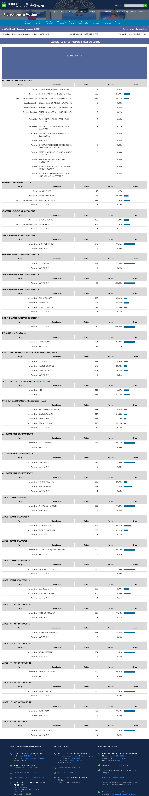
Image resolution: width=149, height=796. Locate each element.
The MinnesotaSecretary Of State (26, 5)
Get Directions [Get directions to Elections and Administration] (20, 787)
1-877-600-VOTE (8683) (34, 758)
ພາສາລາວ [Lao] (107, 11)
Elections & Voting (20, 14)
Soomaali (72, 11)
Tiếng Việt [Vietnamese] (82, 11)
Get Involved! (108, 23)
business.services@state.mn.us (120, 792)
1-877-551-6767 (119, 758)
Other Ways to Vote (49, 23)
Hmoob (63, 11)
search (117, 5)
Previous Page (141, 29)
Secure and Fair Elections (96, 23)
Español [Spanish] (55, 11)
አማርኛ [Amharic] (133, 11)
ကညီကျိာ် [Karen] (141, 11)
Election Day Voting (38, 23)
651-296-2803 (118, 756)
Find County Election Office (83, 23)
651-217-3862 (32, 768)
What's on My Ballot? (61, 23)
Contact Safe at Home (67, 773)
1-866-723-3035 (75, 760)
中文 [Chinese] (99, 11)
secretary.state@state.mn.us (31, 778)
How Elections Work (119, 23)
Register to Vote (27, 23)
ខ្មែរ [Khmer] (127, 11)
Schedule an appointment (113, 778)
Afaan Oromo (118, 11)
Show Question (43, 381)
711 (29, 760)
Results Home (128, 29)
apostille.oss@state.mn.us (126, 794)
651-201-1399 (74, 758)
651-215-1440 (30, 756)
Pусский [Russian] (92, 11)
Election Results (72, 23)
